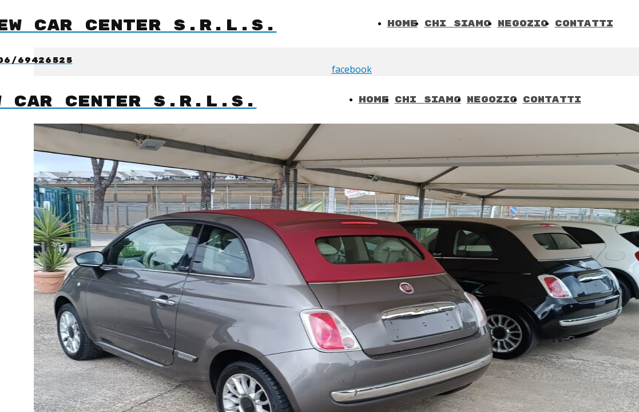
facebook (352, 69)
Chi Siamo (457, 23)
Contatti (584, 23)
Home (402, 23)
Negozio (523, 23)
